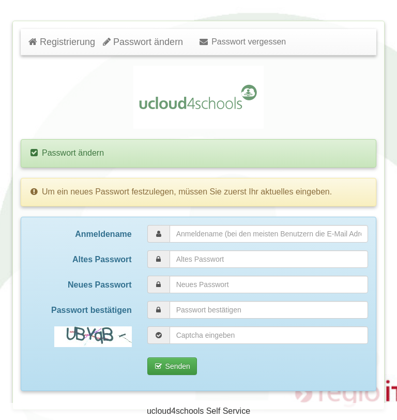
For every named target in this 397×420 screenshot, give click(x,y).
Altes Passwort (102, 259)
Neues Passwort (100, 284)
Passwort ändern (143, 42)
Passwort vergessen (242, 41)
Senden (172, 366)
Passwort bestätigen (91, 310)
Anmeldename (103, 234)
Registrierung (61, 42)
